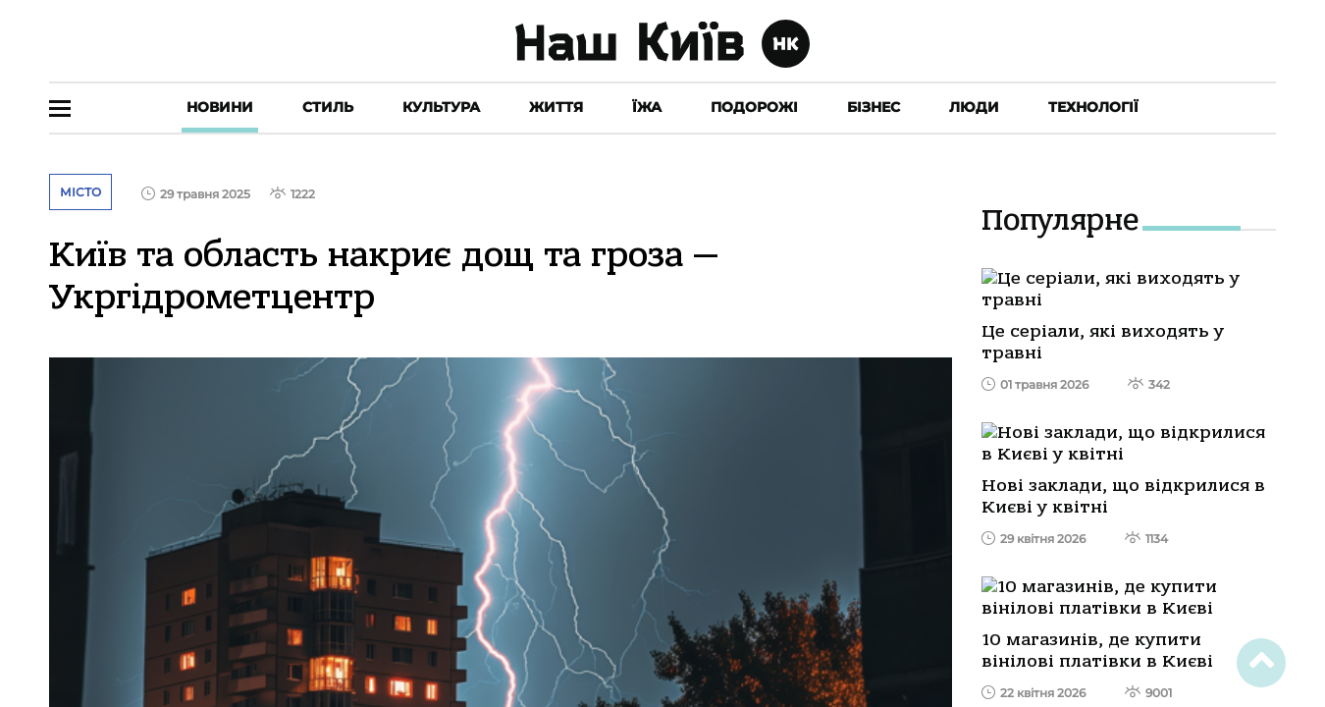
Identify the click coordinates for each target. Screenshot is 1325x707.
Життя (556, 107)
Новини (219, 107)
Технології (1093, 107)
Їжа (647, 107)
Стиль (327, 107)
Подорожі (754, 107)
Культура (441, 107)
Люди (974, 107)
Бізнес (873, 107)
